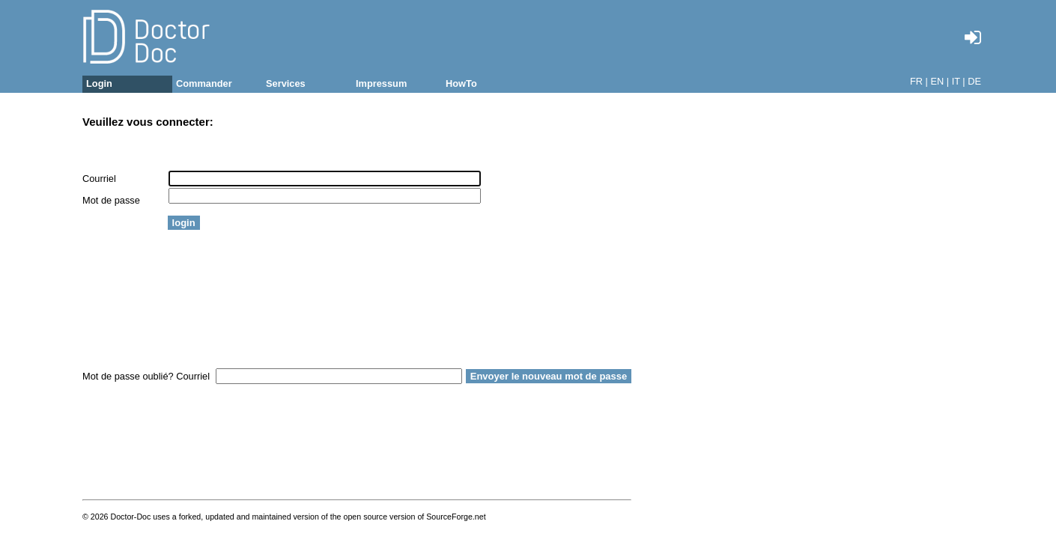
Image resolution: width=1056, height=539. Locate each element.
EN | (939, 81)
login (183, 222)
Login (99, 83)
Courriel (99, 178)
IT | (958, 81)
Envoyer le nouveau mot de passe (549, 376)
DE (974, 81)
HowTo (461, 83)
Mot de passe (111, 200)
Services (286, 83)
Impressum (381, 83)
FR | (919, 81)
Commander (204, 83)
